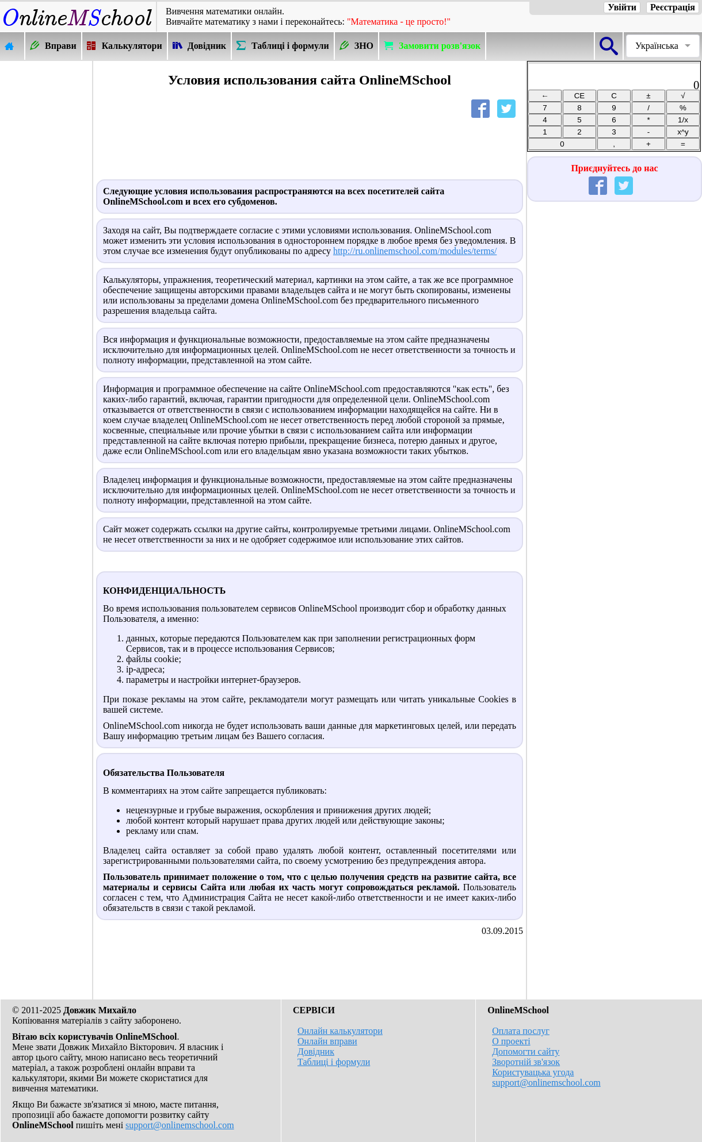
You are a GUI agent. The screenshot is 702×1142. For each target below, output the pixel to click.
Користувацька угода (533, 1072)
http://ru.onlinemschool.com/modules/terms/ (415, 251)
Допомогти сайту (525, 1051)
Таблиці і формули (333, 1062)
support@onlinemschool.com (179, 1125)
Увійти (622, 7)
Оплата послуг (521, 1031)
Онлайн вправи (327, 1041)
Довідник (315, 1051)
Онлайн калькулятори (340, 1031)
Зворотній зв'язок (526, 1062)
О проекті (511, 1041)
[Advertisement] (46, 233)
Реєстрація (672, 7)
